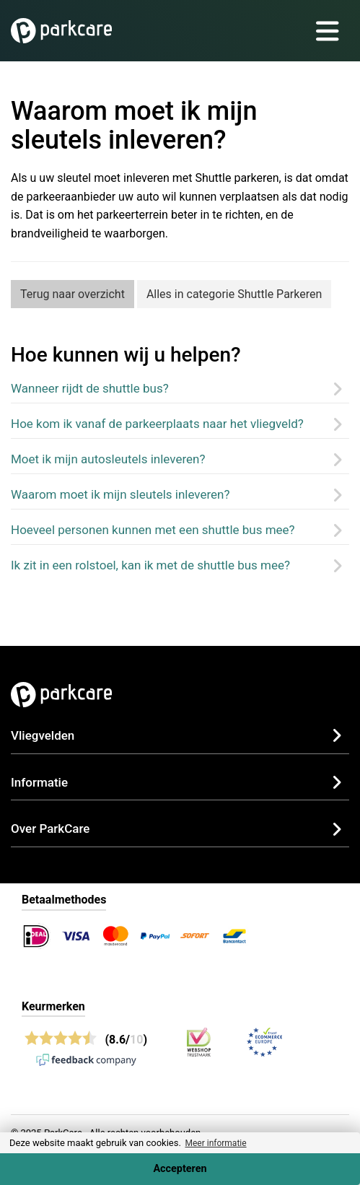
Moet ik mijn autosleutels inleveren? (108, 459)
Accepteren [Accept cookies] (179, 1169)
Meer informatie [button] (215, 1143)
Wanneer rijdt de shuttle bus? (90, 388)
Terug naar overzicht (72, 294)
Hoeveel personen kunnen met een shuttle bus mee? (153, 529)
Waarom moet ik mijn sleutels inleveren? (120, 494)
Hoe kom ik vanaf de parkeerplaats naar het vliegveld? (157, 423)
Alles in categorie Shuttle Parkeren (234, 294)
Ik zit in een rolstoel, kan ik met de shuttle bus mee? (150, 565)
